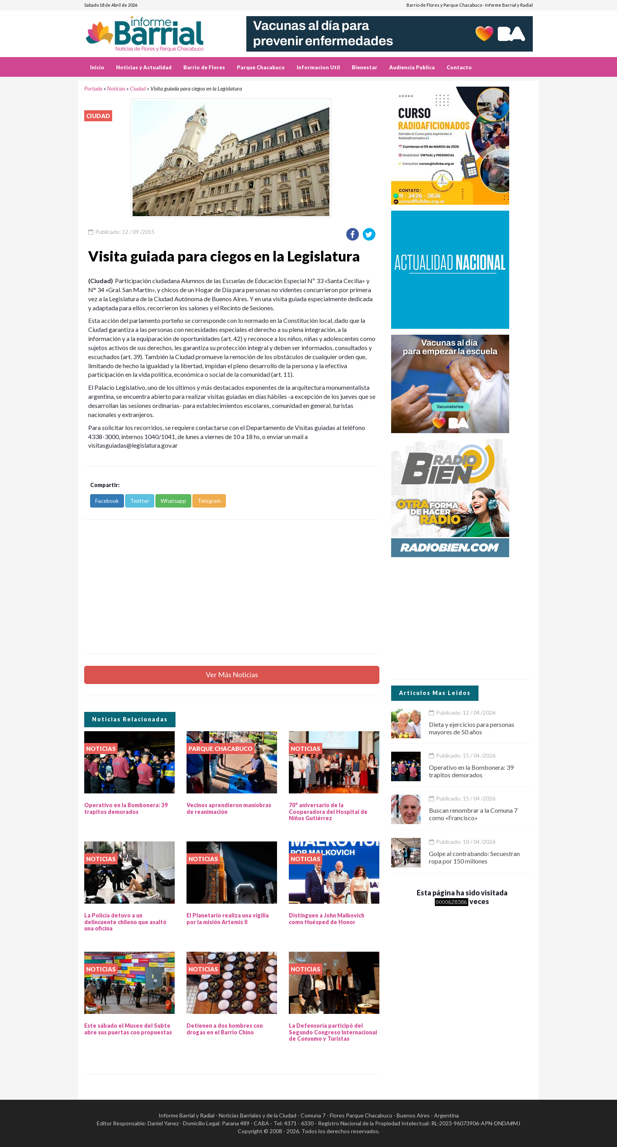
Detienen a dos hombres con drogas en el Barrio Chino (225, 1029)
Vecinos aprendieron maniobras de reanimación (229, 808)
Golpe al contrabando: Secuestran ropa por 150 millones (474, 857)
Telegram (209, 500)
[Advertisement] (231, 587)
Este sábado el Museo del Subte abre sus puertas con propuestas (128, 1029)
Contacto (459, 67)
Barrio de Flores (204, 67)
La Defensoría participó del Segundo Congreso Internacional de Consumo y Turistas (333, 1032)
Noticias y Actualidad (144, 67)
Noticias (116, 88)
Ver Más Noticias (232, 674)
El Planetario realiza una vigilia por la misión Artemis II (228, 918)
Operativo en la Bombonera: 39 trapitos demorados (126, 808)
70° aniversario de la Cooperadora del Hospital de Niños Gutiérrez (328, 812)
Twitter (139, 500)
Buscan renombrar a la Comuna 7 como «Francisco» (473, 813)
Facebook (107, 500)
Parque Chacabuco (261, 67)
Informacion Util (318, 67)
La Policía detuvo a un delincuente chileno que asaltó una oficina (125, 922)
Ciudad (138, 88)
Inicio (97, 67)
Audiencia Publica (412, 67)
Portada (93, 88)
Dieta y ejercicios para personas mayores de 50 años (471, 728)
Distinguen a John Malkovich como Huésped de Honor (326, 918)
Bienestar (364, 67)
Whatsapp (173, 500)
